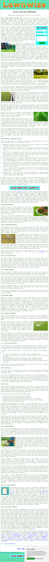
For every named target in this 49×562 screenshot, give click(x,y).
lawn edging (45, 221)
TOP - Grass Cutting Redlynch (8, 543)
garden (12, 35)
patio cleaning (4, 540)
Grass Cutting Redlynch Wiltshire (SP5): (12, 18)
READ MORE (41, 251)
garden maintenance (32, 533)
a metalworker (30, 536)
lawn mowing (33, 199)
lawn (14, 476)
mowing (45, 141)
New (10, 552)
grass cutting (4, 24)
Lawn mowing (4, 191)
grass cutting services (16, 496)
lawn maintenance (39, 178)
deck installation (42, 532)
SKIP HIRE (44, 536)
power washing (16, 536)
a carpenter (9, 538)
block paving (45, 540)
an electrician (10, 537)
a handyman (43, 537)
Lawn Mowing (17, 552)
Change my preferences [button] (39, 558)
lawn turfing (22, 438)
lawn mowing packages (24, 28)
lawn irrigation (11, 317)
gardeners (32, 540)
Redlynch (20, 191)
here (34, 528)
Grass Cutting (6, 552)
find (5, 509)
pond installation (27, 537)
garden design (37, 538)
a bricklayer (19, 540)
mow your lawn (31, 44)
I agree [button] (29, 558)
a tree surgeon (23, 538)
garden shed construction (13, 533)
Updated (13, 552)
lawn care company (23, 88)
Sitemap (2, 552)
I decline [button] (32, 558)
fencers (28, 532)
